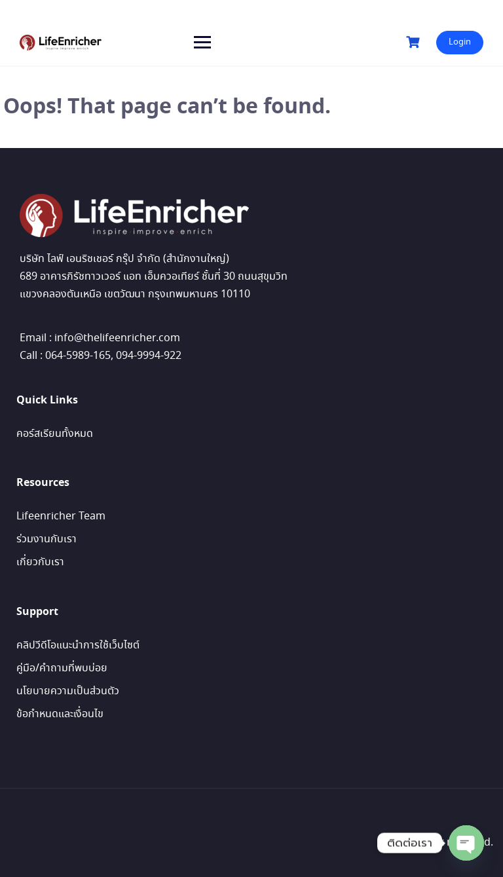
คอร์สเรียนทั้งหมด (54, 433)
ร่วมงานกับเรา (46, 539)
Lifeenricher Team (60, 516)
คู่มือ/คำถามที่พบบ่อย (61, 668)
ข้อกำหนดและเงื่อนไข (59, 714)
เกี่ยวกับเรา (40, 562)
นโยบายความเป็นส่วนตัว (67, 691)
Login (460, 42)
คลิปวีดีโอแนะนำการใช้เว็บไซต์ (78, 645)
